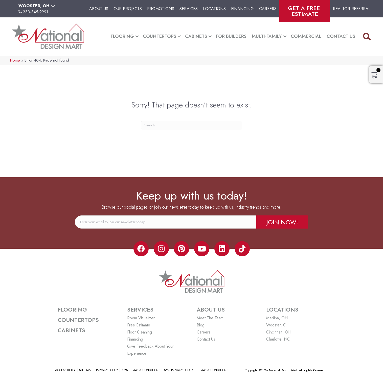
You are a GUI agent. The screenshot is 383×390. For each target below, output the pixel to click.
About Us (98, 9)
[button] (137, 36)
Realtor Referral (351, 9)
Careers (268, 9)
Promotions (160, 9)
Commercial (306, 36)
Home (15, 60)
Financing (242, 9)
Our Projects (128, 9)
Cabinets (196, 36)
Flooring (122, 36)
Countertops (159, 36)
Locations (214, 9)
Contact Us (341, 36)
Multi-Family (267, 36)
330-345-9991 (35, 12)
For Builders (231, 36)
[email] (165, 222)
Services (188, 9)
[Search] (191, 125)
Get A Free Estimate (305, 11)
